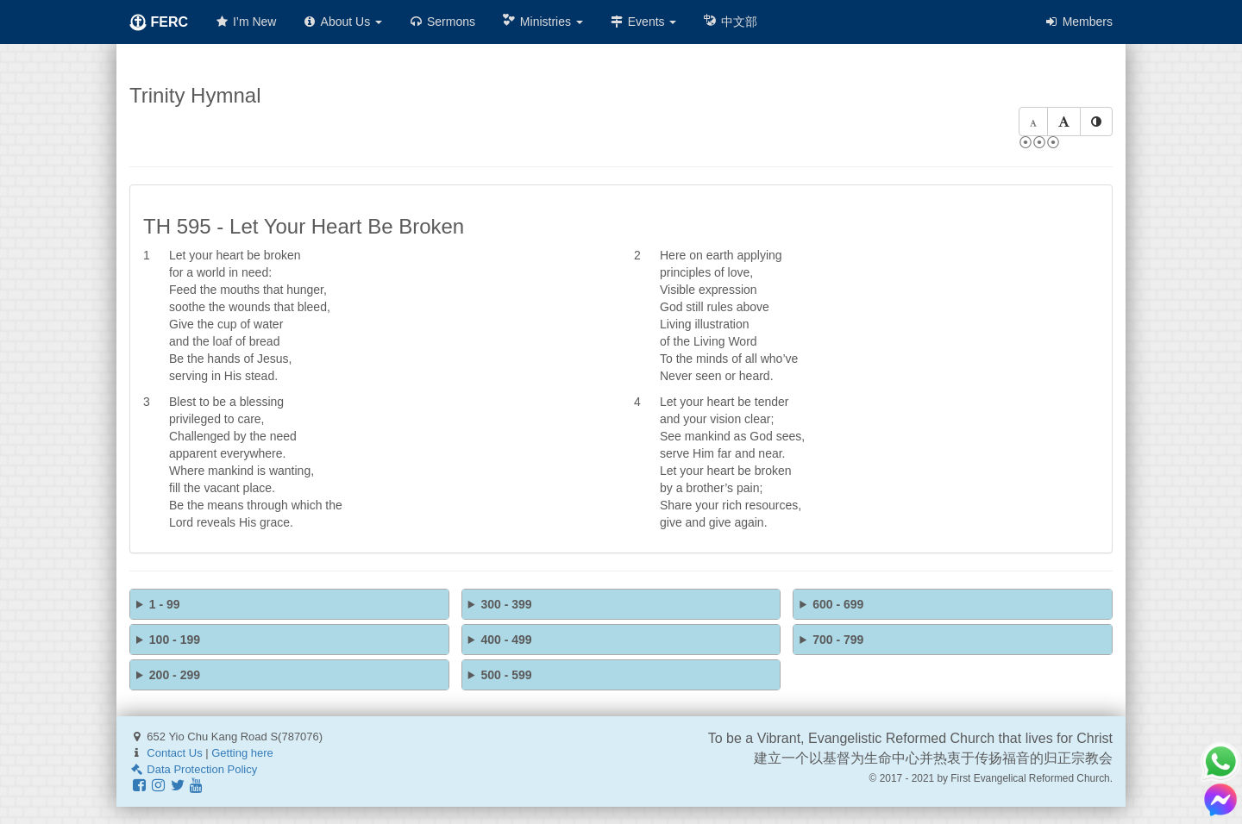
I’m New (245, 21)
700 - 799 (837, 639)
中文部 (729, 21)
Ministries (542, 21)
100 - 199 (174, 639)
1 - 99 (164, 604)
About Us (342, 21)
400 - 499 (505, 639)
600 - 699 (837, 604)
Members (1078, 21)
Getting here (242, 752)
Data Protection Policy (193, 769)
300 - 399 (505, 604)
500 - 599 (505, 675)
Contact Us (174, 752)
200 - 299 (174, 675)
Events (643, 21)
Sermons (441, 21)
